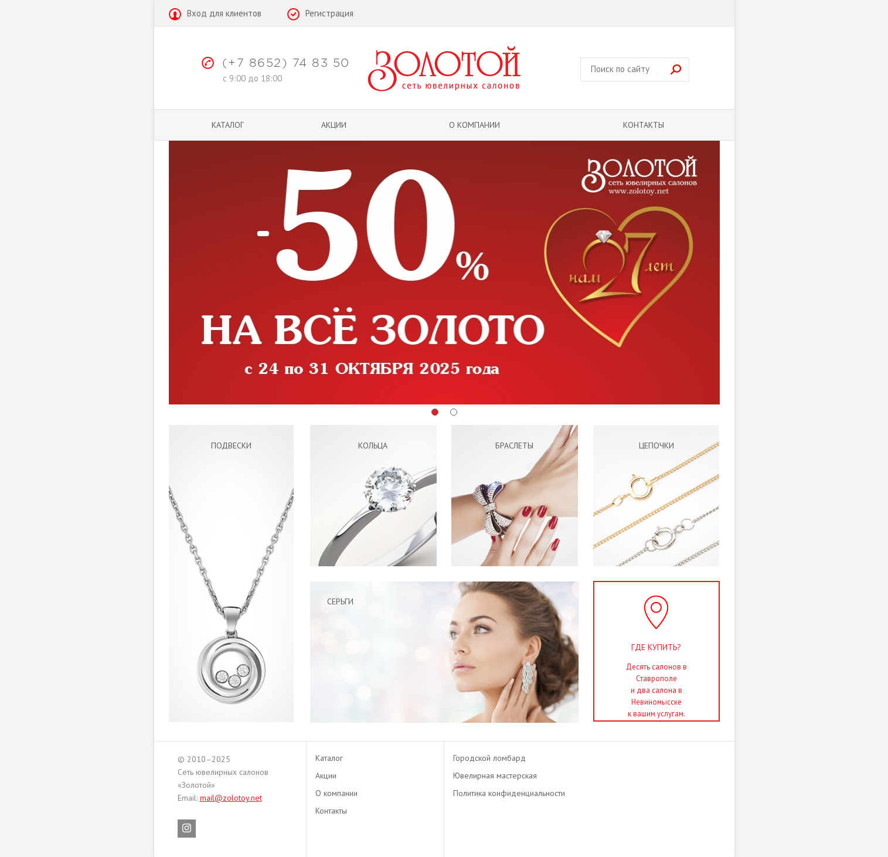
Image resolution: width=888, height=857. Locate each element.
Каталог (228, 125)
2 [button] (453, 412)
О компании (474, 125)
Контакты (643, 125)
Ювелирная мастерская (495, 775)
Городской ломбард (489, 758)
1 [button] (434, 412)
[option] (444, 272)
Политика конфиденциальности (509, 793)
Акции (333, 125)
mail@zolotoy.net (231, 798)
